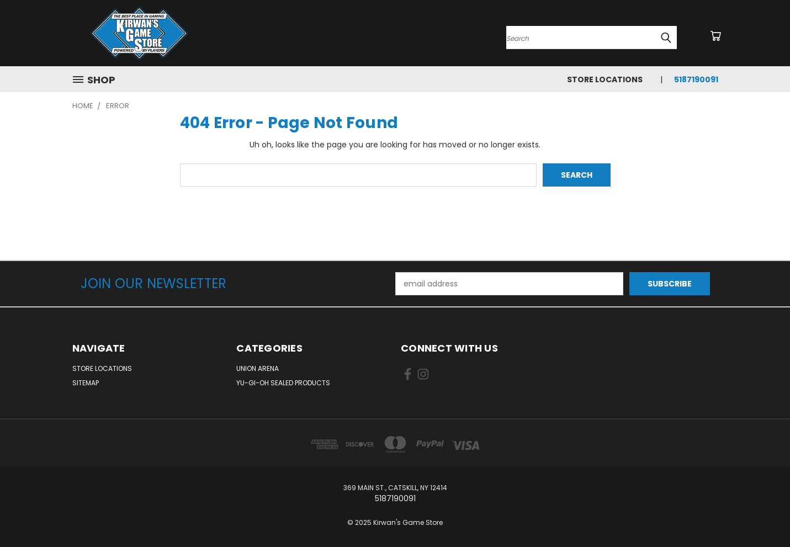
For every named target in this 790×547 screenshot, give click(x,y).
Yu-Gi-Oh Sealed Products (283, 382)
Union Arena (257, 368)
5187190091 (696, 79)
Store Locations (605, 79)
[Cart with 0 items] (715, 35)
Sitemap (85, 382)
